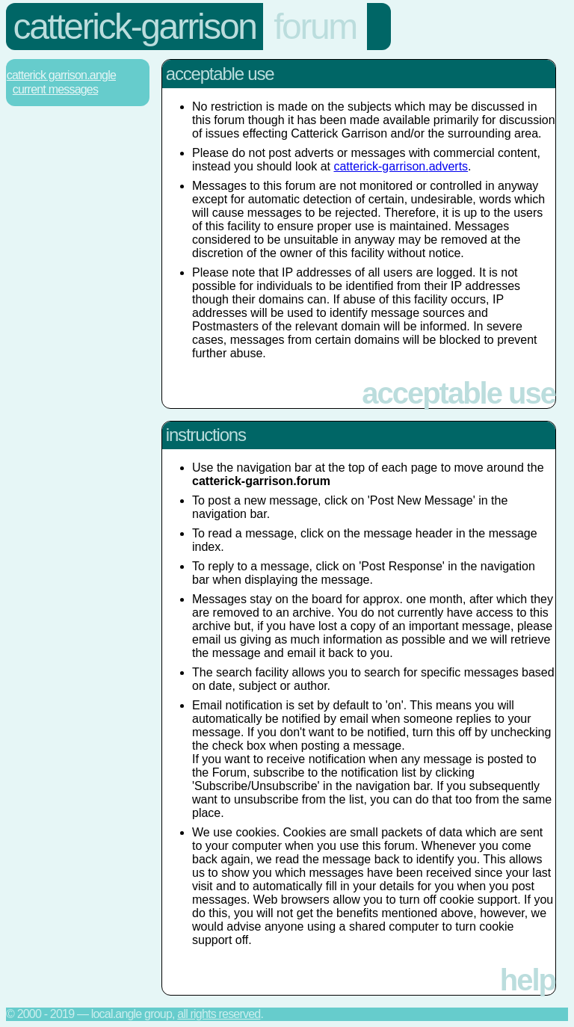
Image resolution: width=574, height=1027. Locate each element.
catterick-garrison (134, 26)
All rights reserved (218, 1014)
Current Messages (55, 89)
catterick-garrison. (400, 166)
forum (315, 26)
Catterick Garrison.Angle (61, 75)
